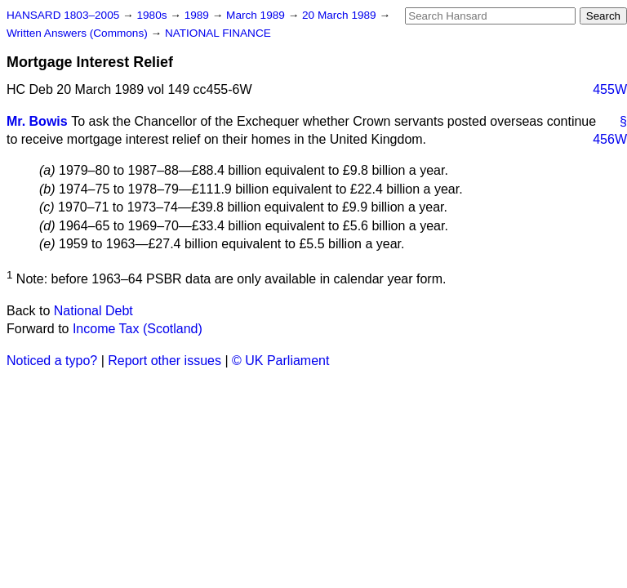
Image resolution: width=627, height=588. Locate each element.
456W (610, 139)
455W (610, 89)
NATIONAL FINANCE (218, 33)
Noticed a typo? (52, 361)
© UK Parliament (280, 361)
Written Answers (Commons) (79, 33)
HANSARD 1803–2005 (63, 15)
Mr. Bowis (37, 121)
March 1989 (257, 15)
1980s (153, 15)
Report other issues (164, 361)
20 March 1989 (340, 15)
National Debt (93, 311)
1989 (198, 15)
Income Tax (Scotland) (137, 329)
